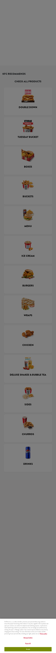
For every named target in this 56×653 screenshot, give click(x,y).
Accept (28, 649)
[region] (28, 636)
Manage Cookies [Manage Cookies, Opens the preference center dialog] (28, 638)
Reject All (28, 643)
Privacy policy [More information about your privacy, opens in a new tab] (43, 634)
